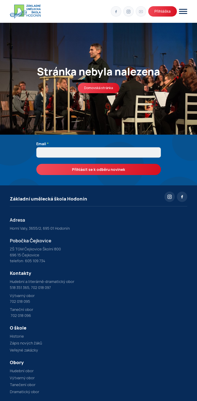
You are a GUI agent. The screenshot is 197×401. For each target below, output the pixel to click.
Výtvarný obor (22, 377)
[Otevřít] (183, 11)
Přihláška (162, 11)
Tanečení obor (22, 384)
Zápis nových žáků (26, 343)
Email (42, 143)
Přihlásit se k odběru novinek (98, 169)
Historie (17, 336)
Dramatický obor (24, 391)
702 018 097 (41, 287)
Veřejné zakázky (24, 350)
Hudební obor (22, 370)
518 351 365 (19, 287)
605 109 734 (35, 260)
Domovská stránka (98, 88)
